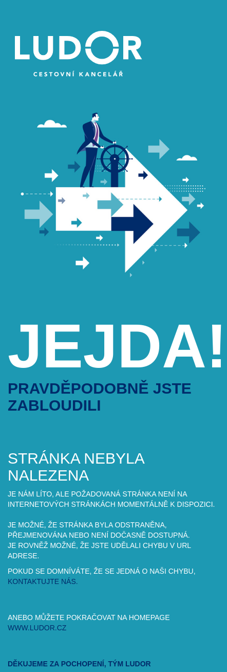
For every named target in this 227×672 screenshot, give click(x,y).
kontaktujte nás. (43, 581)
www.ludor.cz (37, 628)
